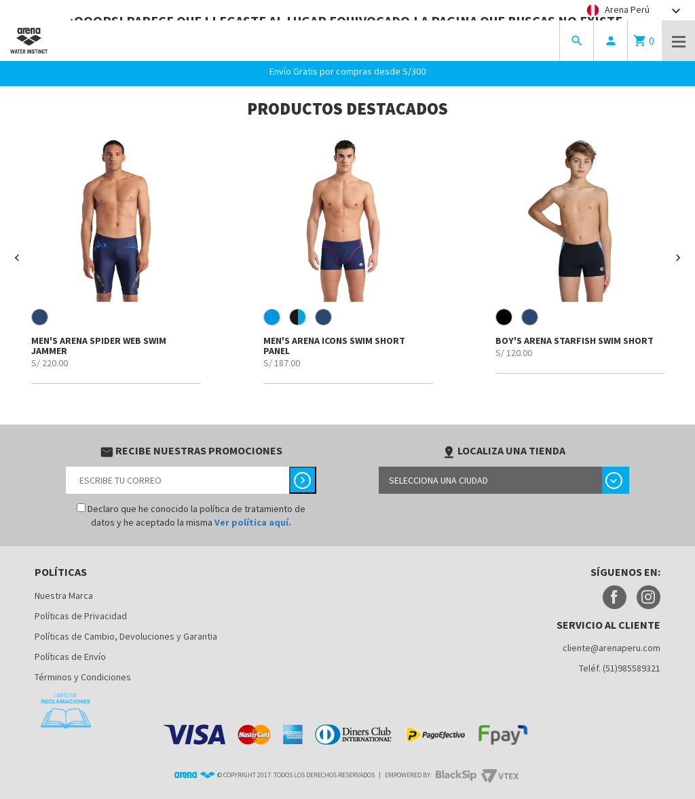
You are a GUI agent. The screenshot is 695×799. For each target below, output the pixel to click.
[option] (116, 258)
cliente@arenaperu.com (611, 648)
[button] (17, 258)
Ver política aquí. (252, 522)
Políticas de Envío (70, 656)
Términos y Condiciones (83, 677)
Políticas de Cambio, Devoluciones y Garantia (126, 636)
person (611, 40)
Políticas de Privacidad (81, 616)
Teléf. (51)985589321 (619, 668)
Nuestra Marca (64, 595)
